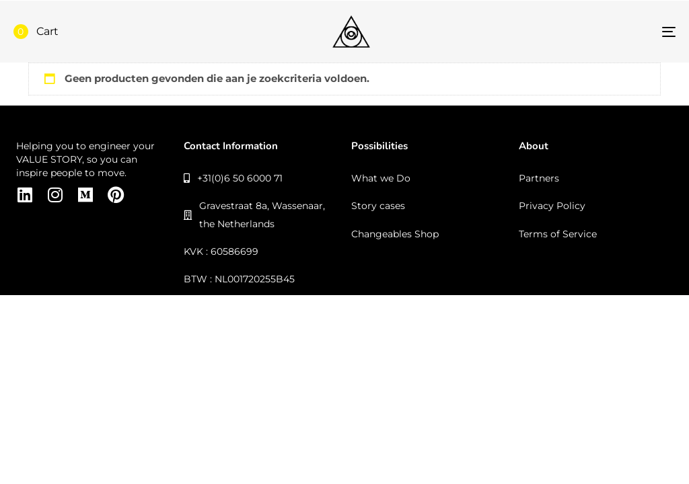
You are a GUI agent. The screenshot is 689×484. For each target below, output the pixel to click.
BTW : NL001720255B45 (239, 279)
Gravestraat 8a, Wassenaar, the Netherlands (254, 214)
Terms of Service (558, 234)
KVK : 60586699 (221, 251)
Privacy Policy (552, 206)
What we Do (380, 178)
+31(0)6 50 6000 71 (233, 178)
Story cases (378, 206)
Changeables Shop (395, 234)
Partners (539, 178)
